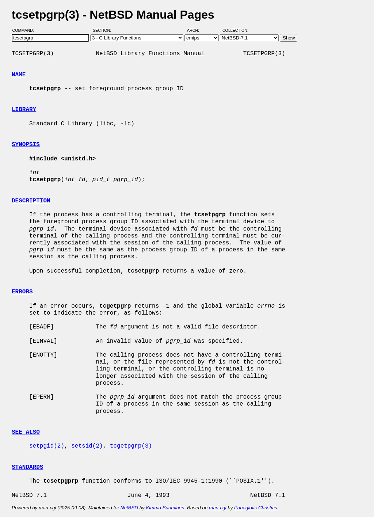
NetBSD (129, 507)
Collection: (235, 30)
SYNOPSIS (26, 145)
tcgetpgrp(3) (131, 446)
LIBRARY (24, 110)
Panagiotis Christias (255, 507)
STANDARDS (27, 467)
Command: (25, 30)
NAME (19, 75)
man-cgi (217, 507)
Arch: (196, 30)
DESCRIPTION (31, 201)
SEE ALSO (26, 432)
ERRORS (22, 292)
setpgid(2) (46, 446)
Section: (103, 30)
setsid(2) (87, 446)
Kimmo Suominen (165, 507)
